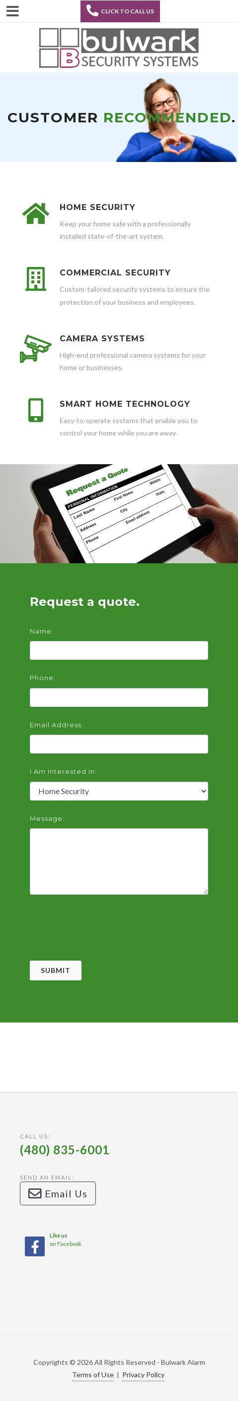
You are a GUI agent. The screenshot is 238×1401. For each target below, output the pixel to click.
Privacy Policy (143, 1374)
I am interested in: (63, 771)
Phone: (43, 678)
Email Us (57, 1193)
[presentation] (105, 941)
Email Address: (56, 725)
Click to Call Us (120, 10)
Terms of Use (93, 1374)
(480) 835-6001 (65, 1149)
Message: (47, 818)
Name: (42, 631)
